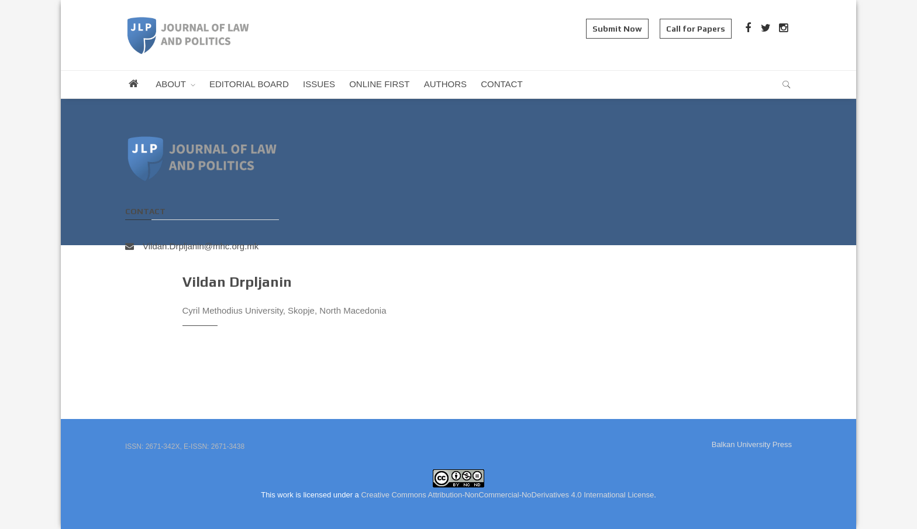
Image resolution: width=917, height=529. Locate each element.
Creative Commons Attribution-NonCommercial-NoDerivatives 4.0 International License (507, 494)
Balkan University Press (752, 444)
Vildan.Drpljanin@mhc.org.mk (191, 246)
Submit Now (617, 28)
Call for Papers (695, 28)
